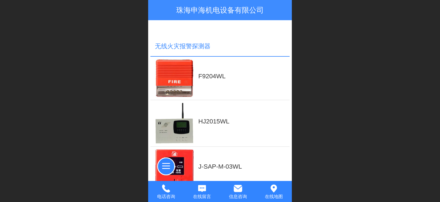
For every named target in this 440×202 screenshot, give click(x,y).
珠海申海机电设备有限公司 (220, 10)
